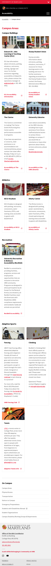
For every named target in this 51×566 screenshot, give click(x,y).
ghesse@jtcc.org (10, 462)
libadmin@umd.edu (36, 152)
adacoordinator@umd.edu (11, 542)
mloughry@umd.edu (37, 386)
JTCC (6, 428)
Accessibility (7, 13)
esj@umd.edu (9, 83)
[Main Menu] (48, 13)
